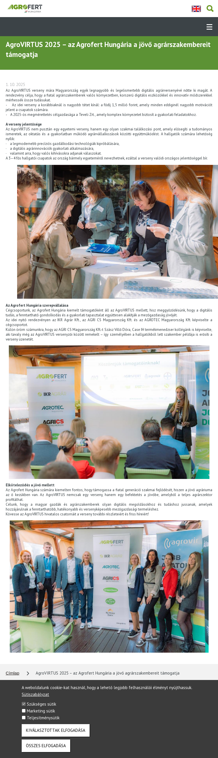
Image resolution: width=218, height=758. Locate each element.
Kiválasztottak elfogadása (55, 734)
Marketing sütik (41, 715)
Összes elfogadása (46, 749)
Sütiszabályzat (35, 698)
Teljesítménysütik (43, 721)
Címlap (12, 673)
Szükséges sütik (41, 708)
